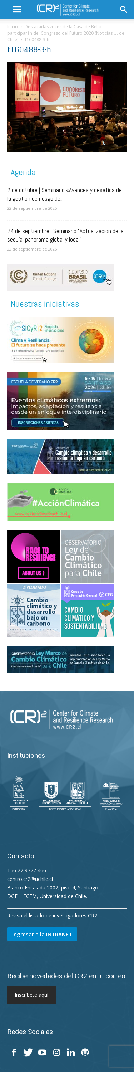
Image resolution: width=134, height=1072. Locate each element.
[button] (124, 9)
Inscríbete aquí (31, 994)
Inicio (12, 27)
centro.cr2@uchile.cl (30, 878)
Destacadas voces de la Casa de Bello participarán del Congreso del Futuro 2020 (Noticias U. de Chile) (65, 33)
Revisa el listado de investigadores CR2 (52, 915)
